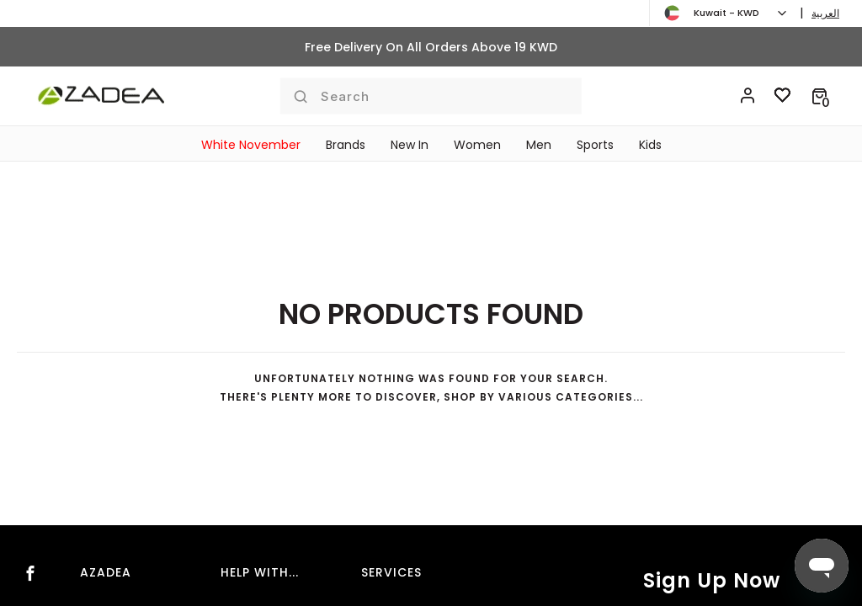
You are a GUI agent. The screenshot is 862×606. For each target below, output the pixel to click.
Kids (650, 144)
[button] (819, 96)
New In (409, 144)
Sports (595, 144)
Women (477, 144)
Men (538, 144)
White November (251, 144)
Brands (345, 144)
